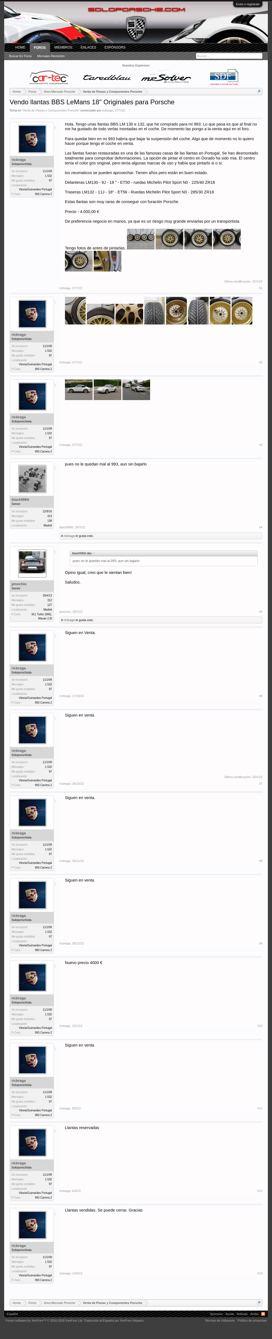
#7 (260, 783)
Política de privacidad (252, 1320)
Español (12, 1314)
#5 (260, 611)
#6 (260, 696)
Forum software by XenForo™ (44, 1320)
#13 (259, 1273)
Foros (40, 48)
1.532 (48, 175)
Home (20, 47)
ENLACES (88, 47)
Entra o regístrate (248, 4)
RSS (263, 1314)
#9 (260, 943)
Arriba (254, 1314)
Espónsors (114, 47)
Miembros (63, 47)
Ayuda (230, 1314)
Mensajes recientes (51, 56)
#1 (260, 288)
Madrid (47, 525)
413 (49, 516)
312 (49, 600)
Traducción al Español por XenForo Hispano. (114, 1320)
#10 (259, 1025)
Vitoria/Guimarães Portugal (35, 189)
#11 (259, 1108)
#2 (260, 362)
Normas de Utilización (220, 1320)
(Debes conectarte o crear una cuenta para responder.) (225, 1292)
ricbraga (107, 110)
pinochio (19, 584)
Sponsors (216, 1314)
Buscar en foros (20, 56)
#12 (259, 1190)
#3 (260, 444)
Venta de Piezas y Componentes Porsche (51, 110)
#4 (260, 527)
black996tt (20, 499)
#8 (260, 861)
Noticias (242, 1314)
